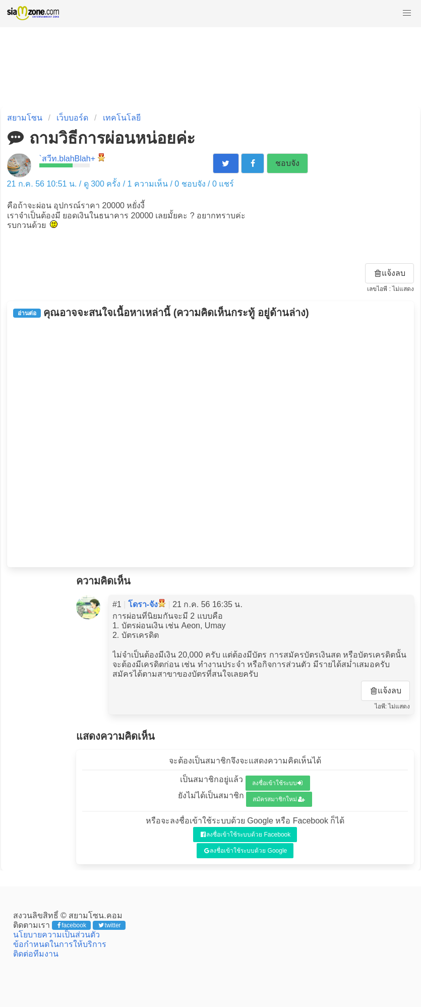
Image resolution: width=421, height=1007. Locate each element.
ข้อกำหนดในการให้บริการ (59, 944)
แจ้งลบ (390, 273)
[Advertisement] (210, 442)
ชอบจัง (287, 163)
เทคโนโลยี (122, 117)
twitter (109, 925)
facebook (71, 925)
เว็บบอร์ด (72, 117)
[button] (407, 13)
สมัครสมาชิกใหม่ (279, 799)
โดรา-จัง (143, 604)
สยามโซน (24, 117)
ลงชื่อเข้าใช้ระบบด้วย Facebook (246, 834)
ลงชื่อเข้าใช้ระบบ (277, 783)
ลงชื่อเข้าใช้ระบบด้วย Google (245, 850)
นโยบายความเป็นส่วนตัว (56, 934)
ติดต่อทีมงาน (35, 954)
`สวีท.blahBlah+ (67, 158)
